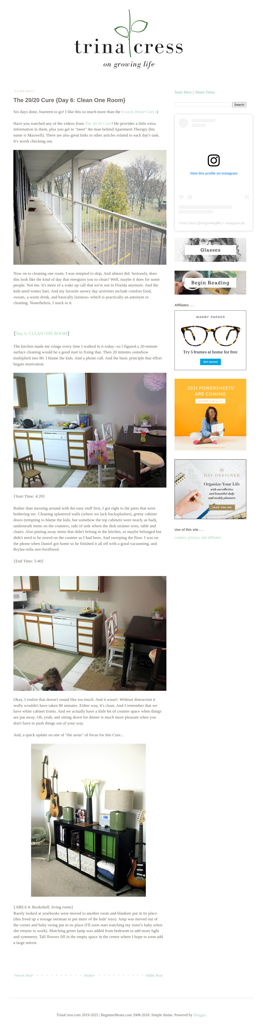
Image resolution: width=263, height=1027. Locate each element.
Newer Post (23, 975)
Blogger (199, 1015)
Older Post (154, 975)
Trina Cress (187, 223)
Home (89, 975)
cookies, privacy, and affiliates (198, 537)
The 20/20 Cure (98, 123)
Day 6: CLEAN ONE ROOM (41, 333)
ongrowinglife (211, 223)
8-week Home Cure (137, 111)
